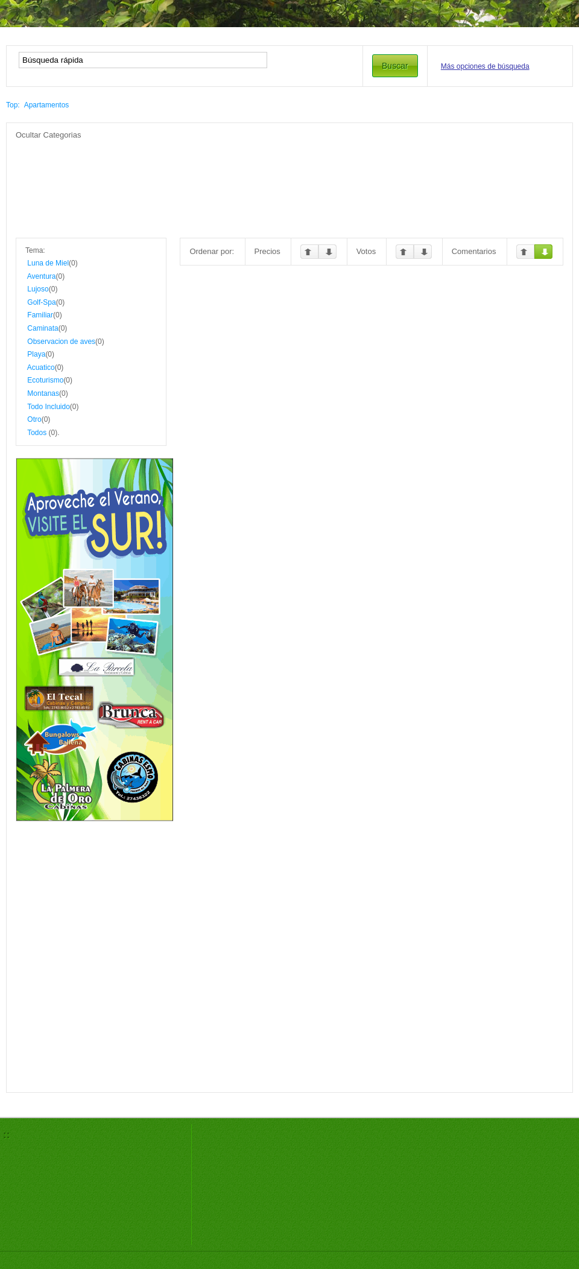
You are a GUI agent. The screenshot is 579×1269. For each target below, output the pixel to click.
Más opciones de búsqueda (485, 66)
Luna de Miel (48, 263)
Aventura (41, 276)
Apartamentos (46, 105)
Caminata (42, 328)
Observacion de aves (61, 341)
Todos (36, 432)
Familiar (40, 315)
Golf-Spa (41, 302)
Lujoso (37, 289)
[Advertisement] (289, 168)
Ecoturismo (45, 380)
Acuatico (41, 367)
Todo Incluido (48, 406)
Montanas (43, 393)
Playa (36, 354)
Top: (13, 105)
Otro (34, 419)
